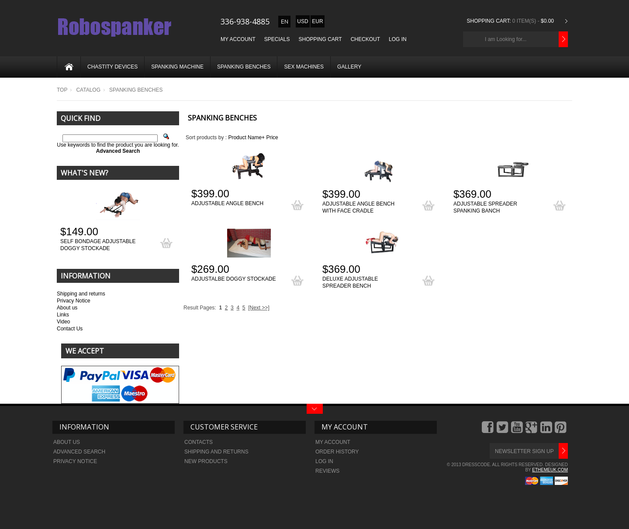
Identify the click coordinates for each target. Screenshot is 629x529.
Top (62, 90)
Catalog (88, 90)
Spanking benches (243, 67)
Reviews (327, 471)
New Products (206, 461)
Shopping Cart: (489, 21)
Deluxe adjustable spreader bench (350, 282)
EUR (317, 21)
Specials (277, 39)
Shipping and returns (81, 294)
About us (67, 308)
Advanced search (79, 452)
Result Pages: (199, 308)
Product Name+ (246, 137)
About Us (66, 442)
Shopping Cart (320, 39)
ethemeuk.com (550, 469)
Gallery (349, 67)
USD (302, 21)
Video (63, 322)
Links (63, 315)
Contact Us (70, 329)
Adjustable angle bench (227, 203)
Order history (337, 452)
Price (272, 137)
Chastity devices (112, 67)
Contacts (198, 442)
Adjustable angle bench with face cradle (358, 207)
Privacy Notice (73, 301)
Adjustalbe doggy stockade (233, 279)
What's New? (84, 173)
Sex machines (304, 67)
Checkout (365, 39)
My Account (238, 39)
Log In (398, 39)
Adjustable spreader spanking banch (485, 207)
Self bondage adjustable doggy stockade (98, 244)
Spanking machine (177, 67)
